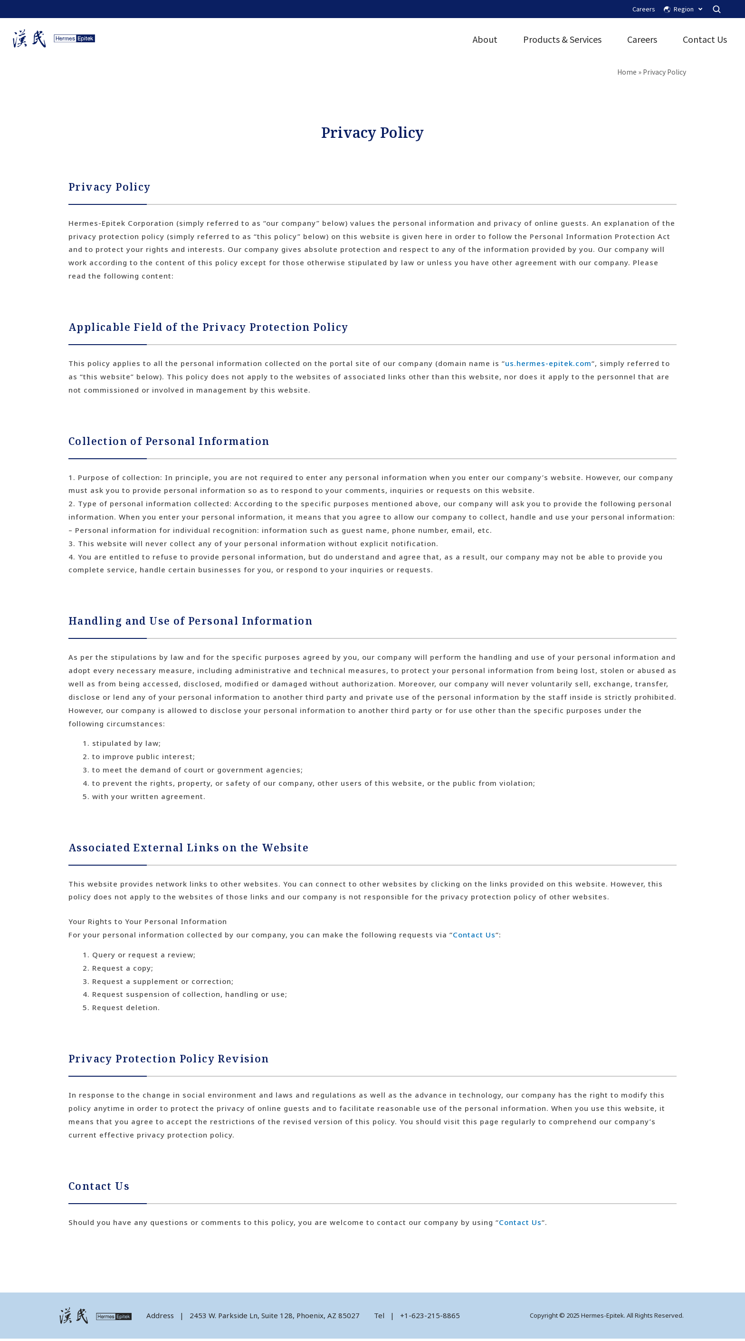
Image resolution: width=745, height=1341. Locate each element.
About (483, 40)
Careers (643, 8)
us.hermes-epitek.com (548, 366)
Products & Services (560, 40)
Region (688, 9)
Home (627, 74)
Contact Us (703, 40)
